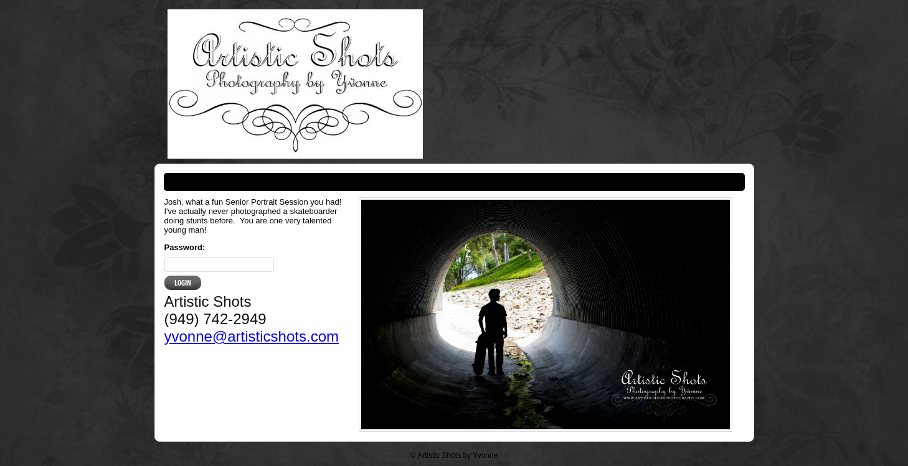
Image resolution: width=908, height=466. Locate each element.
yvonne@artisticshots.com (251, 336)
